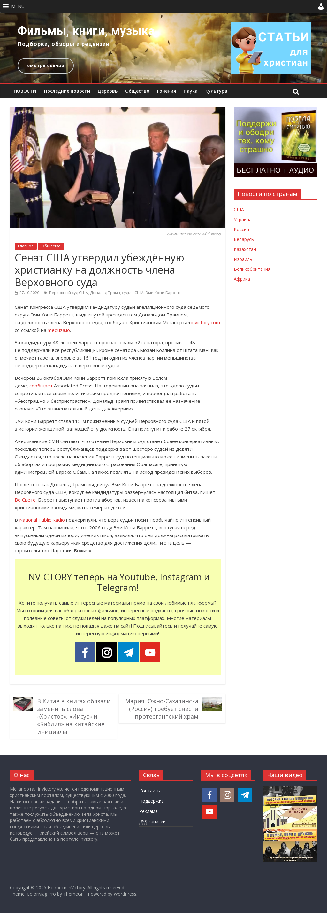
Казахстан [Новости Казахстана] (245, 249)
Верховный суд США (68, 292)
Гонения (166, 91)
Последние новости (67, 91)
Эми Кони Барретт (163, 292)
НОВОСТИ (25, 91)
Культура (216, 91)
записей (152, 821)
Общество (137, 91)
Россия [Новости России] (241, 229)
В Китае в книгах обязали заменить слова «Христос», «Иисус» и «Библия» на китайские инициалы (73, 716)
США (139, 292)
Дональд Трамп (105, 292)
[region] (163, 48)
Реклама (148, 811)
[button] (18, 6)
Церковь (108, 91)
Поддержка (151, 801)
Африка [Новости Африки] (242, 279)
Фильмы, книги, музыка (86, 31)
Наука (191, 91)
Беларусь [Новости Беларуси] (244, 239)
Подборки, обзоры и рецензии (64, 44)
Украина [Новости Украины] (243, 219)
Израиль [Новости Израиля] (243, 259)
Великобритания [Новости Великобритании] (252, 269)
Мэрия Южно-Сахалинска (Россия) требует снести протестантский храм (161, 708)
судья (127, 292)
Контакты (150, 791)
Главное (26, 246)
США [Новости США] (239, 210)
